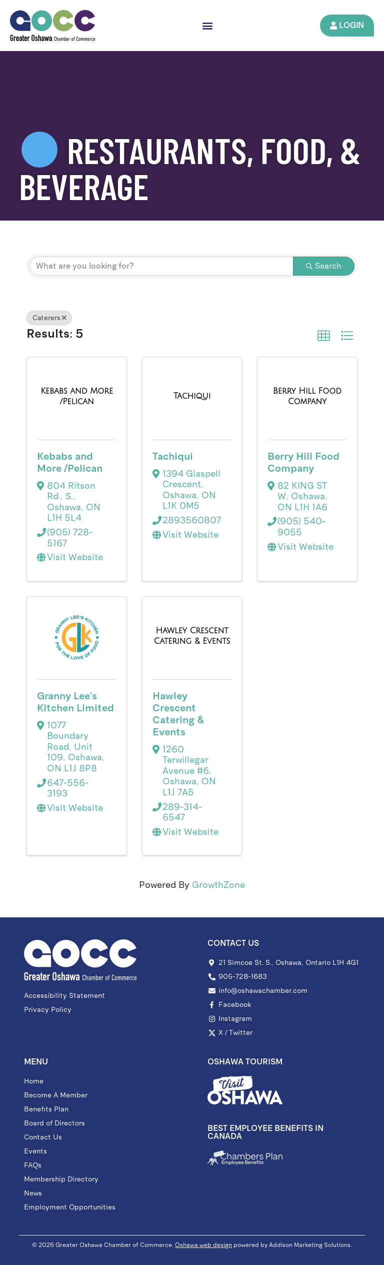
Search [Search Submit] (324, 266)
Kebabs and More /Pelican (69, 462)
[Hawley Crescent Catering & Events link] (192, 636)
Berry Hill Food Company (304, 462)
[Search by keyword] (161, 266)
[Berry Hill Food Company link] (307, 396)
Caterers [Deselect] (49, 318)
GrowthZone (218, 885)
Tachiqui (172, 456)
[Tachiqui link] (192, 396)
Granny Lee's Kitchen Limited (75, 702)
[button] (207, 25)
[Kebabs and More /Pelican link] (76, 396)
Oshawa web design (203, 1244)
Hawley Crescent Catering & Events (178, 714)
